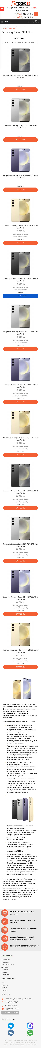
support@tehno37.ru (12, 1009)
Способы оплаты (7, 964)
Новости (4, 985)
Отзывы (4, 990)
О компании (5, 959)
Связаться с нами (10, 1013)
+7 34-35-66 (23, 17)
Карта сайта (5, 974)
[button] (12, 7)
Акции (3, 983)
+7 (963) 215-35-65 (11, 1002)
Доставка (4, 967)
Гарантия (4, 969)
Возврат (4, 972)
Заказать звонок (36, 14)
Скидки (4, 988)
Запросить (20, 90)
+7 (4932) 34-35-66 (11, 1005)
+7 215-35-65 (23, 13)
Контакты (5, 962)
